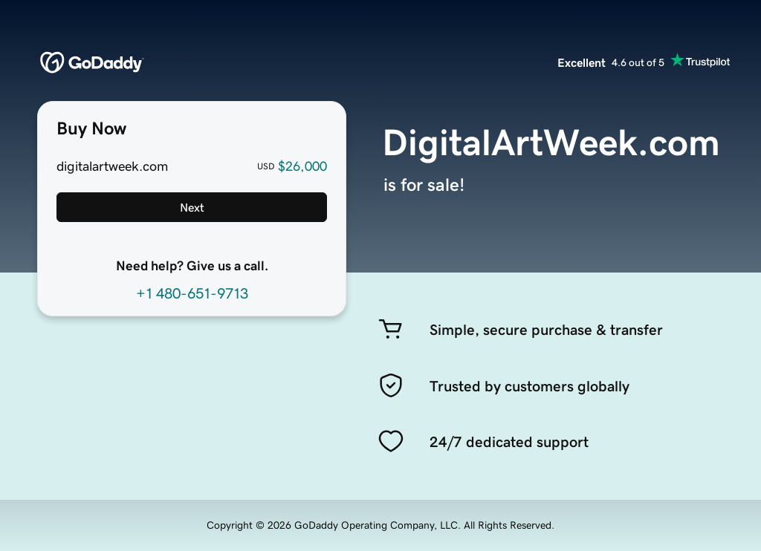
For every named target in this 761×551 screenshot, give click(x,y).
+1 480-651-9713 (192, 293)
